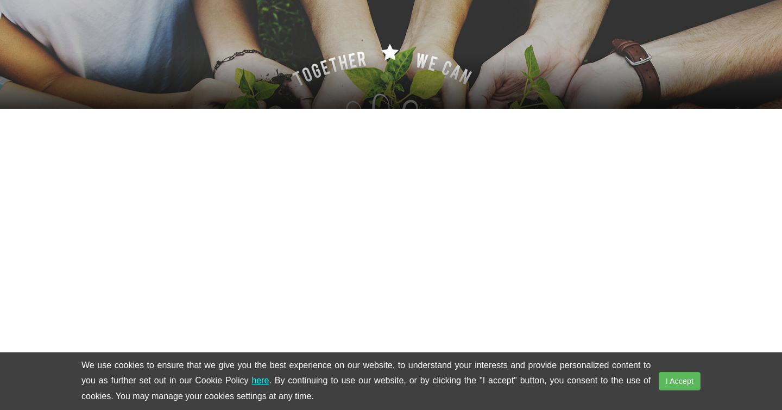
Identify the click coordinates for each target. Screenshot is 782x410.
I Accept (679, 381)
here (260, 380)
